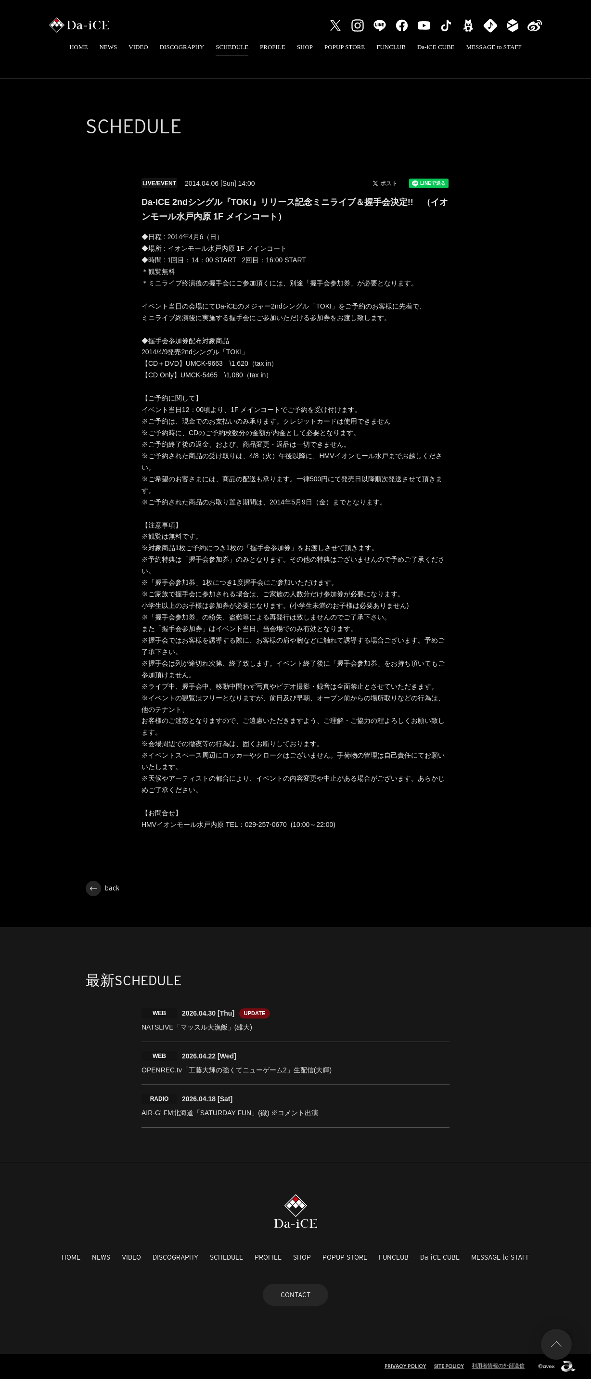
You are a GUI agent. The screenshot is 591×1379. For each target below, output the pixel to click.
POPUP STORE (344, 47)
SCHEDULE (232, 47)
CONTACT (295, 1295)
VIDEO (138, 47)
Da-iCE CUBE (436, 47)
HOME (78, 47)
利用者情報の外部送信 (498, 1365)
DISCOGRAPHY (182, 47)
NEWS (108, 47)
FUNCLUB (391, 47)
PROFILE (272, 47)
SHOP (305, 47)
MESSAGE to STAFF (494, 47)
